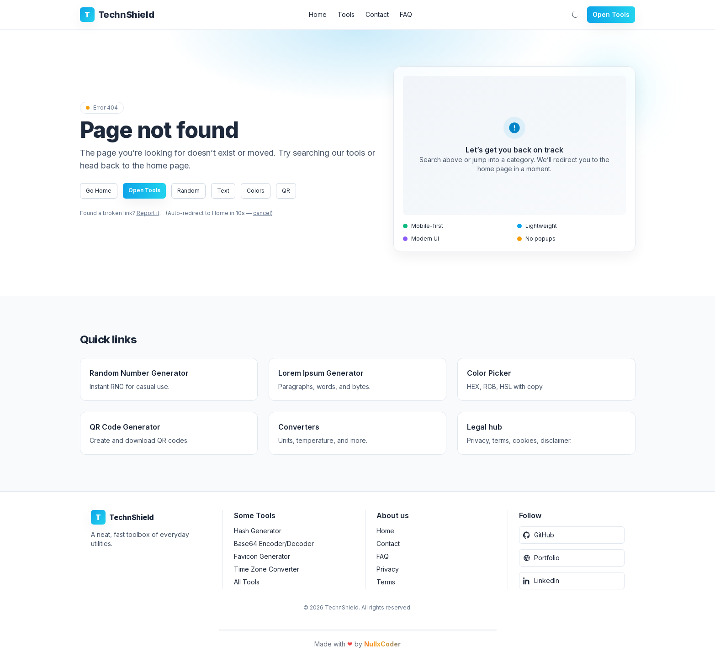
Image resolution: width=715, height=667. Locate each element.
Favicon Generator (262, 556)
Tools (346, 14)
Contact (377, 14)
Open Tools (611, 14)
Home (318, 14)
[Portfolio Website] (572, 558)
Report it (148, 213)
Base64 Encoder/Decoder (274, 543)
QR (286, 190)
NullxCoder (382, 644)
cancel (262, 213)
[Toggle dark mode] (575, 14)
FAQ (406, 14)
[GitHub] (572, 535)
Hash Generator (257, 531)
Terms (385, 582)
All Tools (247, 582)
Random (188, 190)
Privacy (387, 569)
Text (223, 190)
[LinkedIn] (572, 580)
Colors (256, 190)
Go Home (98, 190)
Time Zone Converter (266, 569)
